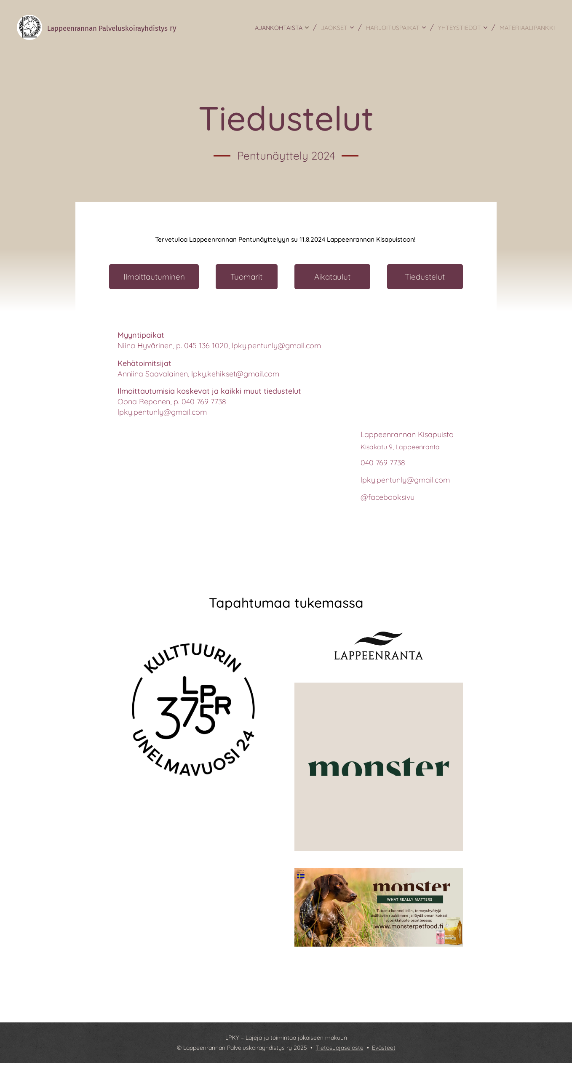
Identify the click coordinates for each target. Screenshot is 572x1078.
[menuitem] (287, 27)
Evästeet (384, 1047)
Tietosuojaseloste (340, 1047)
